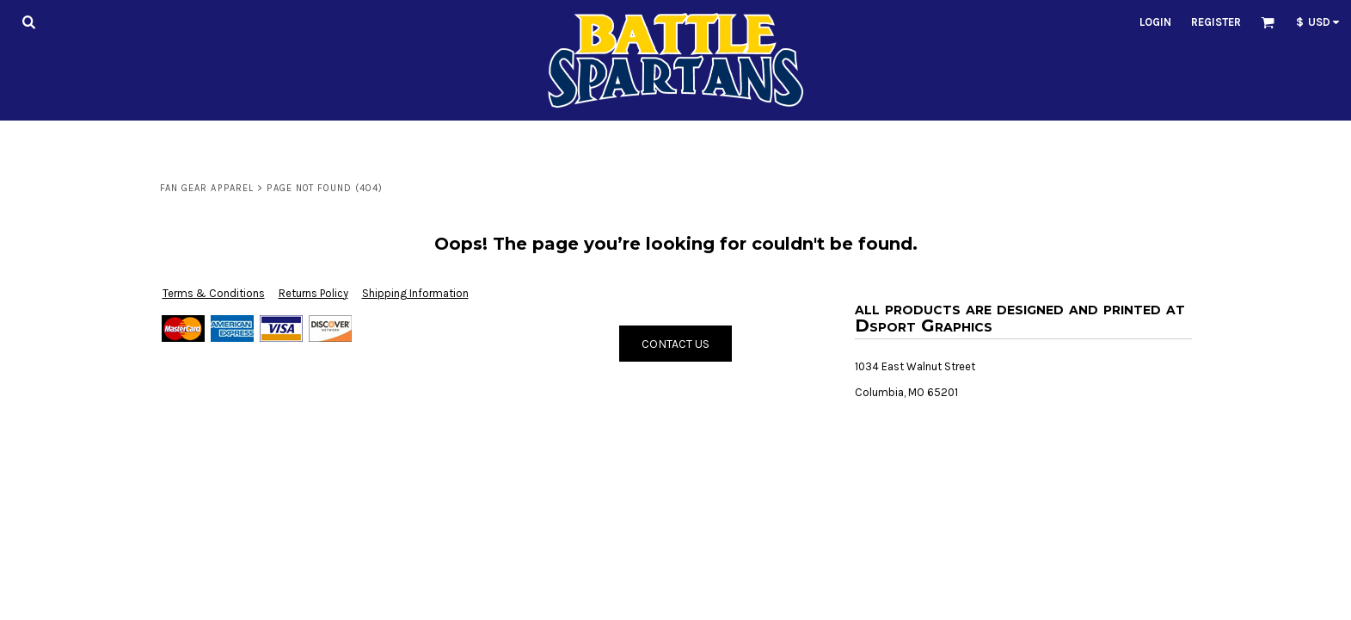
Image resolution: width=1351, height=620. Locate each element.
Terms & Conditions (214, 293)
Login (1155, 22)
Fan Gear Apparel (207, 188)
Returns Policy (313, 293)
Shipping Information (415, 293)
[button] (28, 21)
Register (1216, 22)
